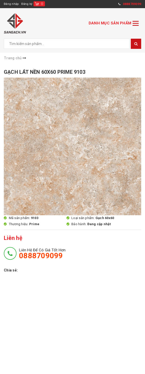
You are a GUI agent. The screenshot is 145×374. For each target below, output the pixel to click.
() (42, 3)
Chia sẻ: (11, 270)
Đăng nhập (11, 4)
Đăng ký (26, 4)
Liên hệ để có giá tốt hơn (42, 254)
